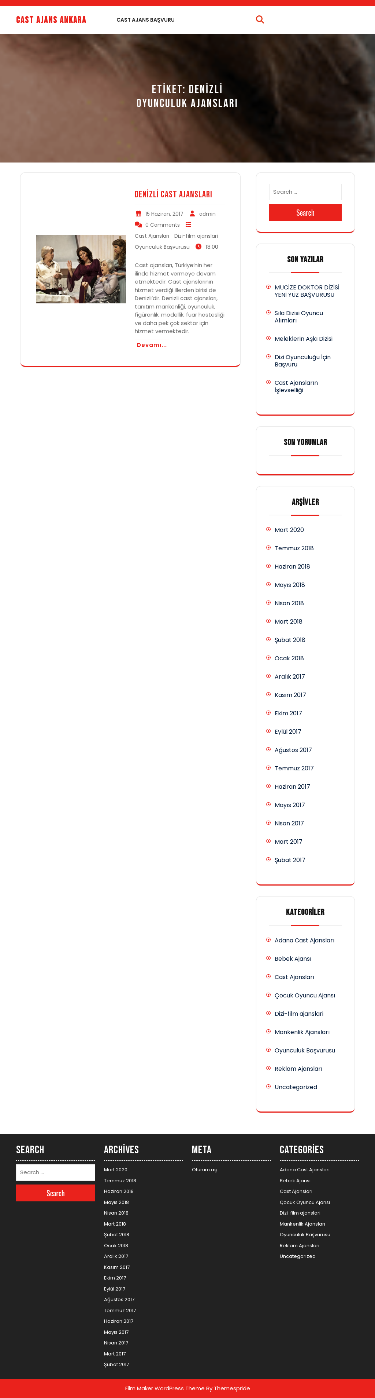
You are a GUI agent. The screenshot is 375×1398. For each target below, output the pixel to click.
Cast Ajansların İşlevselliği (296, 386)
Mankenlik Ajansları (302, 1032)
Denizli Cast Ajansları (173, 194)
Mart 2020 (289, 530)
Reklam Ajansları (298, 1069)
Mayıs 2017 (290, 805)
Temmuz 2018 (294, 548)
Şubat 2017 (290, 860)
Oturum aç (204, 1169)
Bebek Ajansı (293, 958)
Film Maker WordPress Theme (165, 1388)
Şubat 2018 (290, 640)
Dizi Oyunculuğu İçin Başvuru (303, 361)
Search (305, 212)
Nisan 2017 (289, 823)
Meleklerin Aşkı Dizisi (304, 339)
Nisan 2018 (289, 603)
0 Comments (162, 225)
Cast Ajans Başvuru (145, 19)
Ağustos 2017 (293, 750)
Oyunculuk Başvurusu (162, 247)
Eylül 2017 (288, 731)
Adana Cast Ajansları (304, 940)
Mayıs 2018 (290, 585)
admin (207, 214)
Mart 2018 (288, 621)
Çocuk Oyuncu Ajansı (305, 995)
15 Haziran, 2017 (164, 214)
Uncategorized (296, 1087)
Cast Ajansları (152, 236)
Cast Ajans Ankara (51, 20)
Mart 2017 (288, 841)
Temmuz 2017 (294, 768)
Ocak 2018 (289, 658)
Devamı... (152, 345)
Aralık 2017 (290, 676)
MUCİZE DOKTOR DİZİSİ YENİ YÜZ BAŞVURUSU (307, 291)
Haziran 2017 (292, 786)
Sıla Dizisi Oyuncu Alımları (299, 317)
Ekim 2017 (288, 713)
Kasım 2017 (290, 695)
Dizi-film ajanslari (196, 236)
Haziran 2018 (292, 566)
